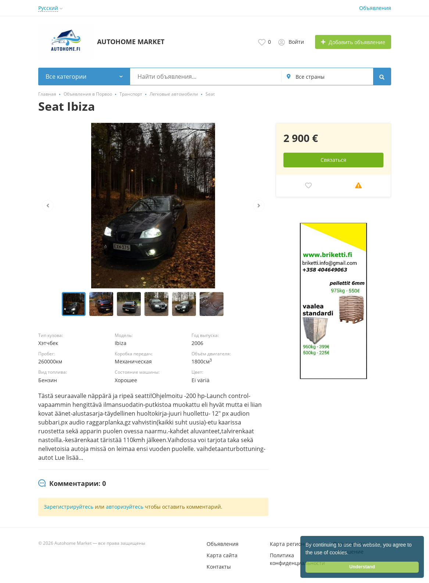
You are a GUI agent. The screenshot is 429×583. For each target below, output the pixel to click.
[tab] (72, 483)
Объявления (375, 7)
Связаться (333, 159)
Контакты (219, 566)
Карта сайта (222, 555)
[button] (351, 553)
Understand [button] (362, 566)
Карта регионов (290, 543)
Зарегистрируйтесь (68, 506)
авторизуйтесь (124, 506)
